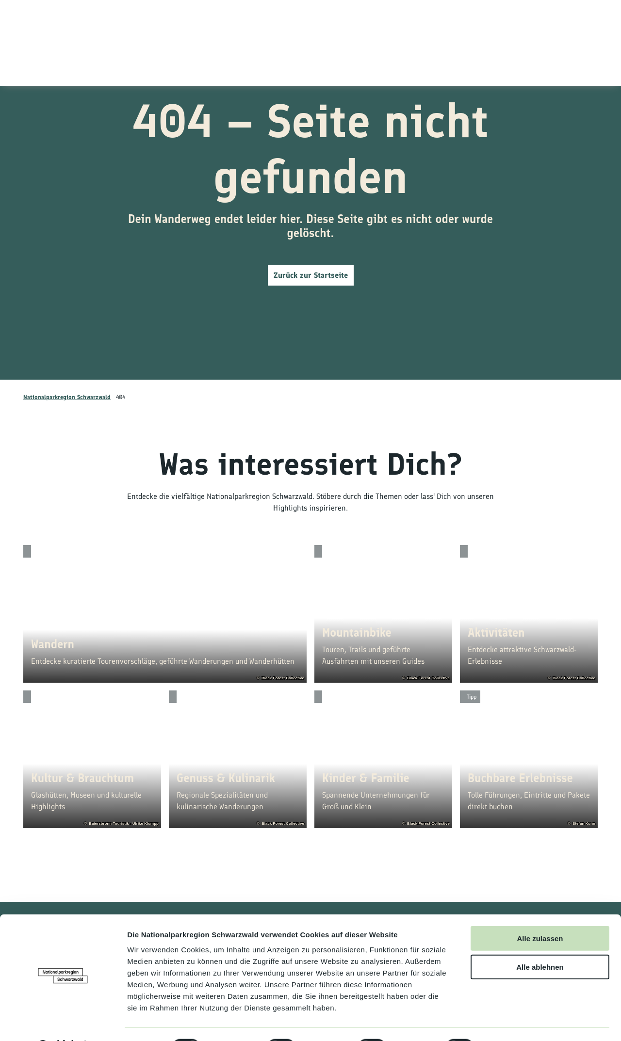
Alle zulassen (540, 913)
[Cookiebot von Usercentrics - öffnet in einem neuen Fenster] (62, 1022)
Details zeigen (515, 1022)
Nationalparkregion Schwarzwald (67, 397)
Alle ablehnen (540, 942)
